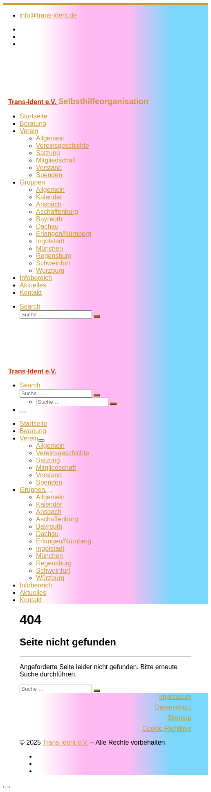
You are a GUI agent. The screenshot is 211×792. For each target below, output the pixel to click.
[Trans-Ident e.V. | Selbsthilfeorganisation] (54, 92)
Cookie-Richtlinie (166, 728)
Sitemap (179, 717)
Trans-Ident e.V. (66, 742)
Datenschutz (173, 707)
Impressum (175, 696)
